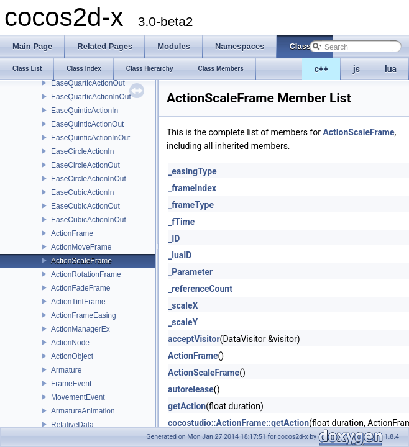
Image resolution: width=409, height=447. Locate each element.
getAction (187, 406)
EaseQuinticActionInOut (90, 137)
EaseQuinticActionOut (87, 124)
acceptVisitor (194, 339)
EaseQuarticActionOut (88, 83)
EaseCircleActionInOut (88, 178)
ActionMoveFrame (81, 247)
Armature (66, 370)
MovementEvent (78, 397)
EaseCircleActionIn (82, 151)
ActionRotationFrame (86, 274)
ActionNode (70, 342)
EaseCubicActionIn (82, 192)
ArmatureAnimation (83, 411)
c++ (322, 69)
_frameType (191, 205)
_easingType (192, 171)
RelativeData (72, 424)
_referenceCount (200, 289)
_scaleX (183, 305)
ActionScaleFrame (81, 260)
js (356, 69)
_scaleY (183, 322)
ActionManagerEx (80, 329)
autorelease (191, 389)
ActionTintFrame (78, 301)
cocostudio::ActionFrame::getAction (238, 423)
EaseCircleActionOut (85, 165)
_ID (174, 238)
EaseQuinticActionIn (84, 110)
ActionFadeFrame (80, 288)
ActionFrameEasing (83, 315)
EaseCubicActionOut (85, 206)
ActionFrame (72, 233)
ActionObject (72, 356)
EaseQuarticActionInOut (91, 97)
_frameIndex (192, 188)
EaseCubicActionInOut (88, 219)
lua (391, 69)
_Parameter (190, 272)
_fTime (181, 222)
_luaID (179, 255)
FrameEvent (71, 383)
